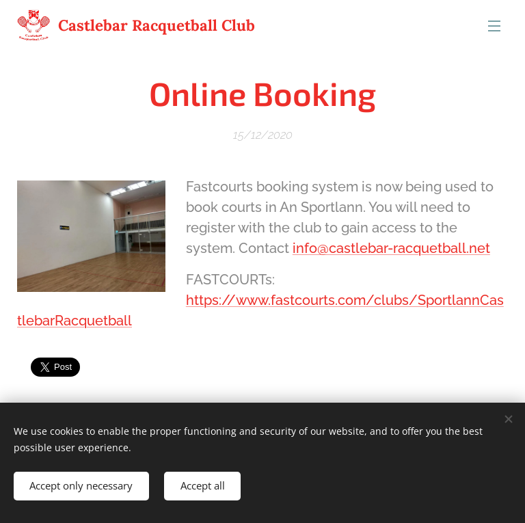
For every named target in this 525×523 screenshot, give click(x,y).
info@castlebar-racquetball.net (391, 248)
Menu (494, 26)
